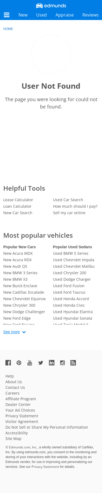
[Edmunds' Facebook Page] (10, 362)
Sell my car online (69, 212)
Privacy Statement (21, 415)
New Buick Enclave (20, 285)
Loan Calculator (17, 206)
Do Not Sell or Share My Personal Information (46, 427)
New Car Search (17, 212)
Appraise (64, 15)
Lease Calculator (18, 199)
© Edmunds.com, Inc (21, 447)
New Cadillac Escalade (23, 292)
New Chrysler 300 (19, 305)
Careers (12, 393)
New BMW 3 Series (20, 272)
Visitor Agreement (21, 421)
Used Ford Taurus (69, 292)
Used (41, 15)
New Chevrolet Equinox (24, 298)
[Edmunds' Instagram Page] (64, 362)
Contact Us (15, 387)
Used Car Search (68, 199)
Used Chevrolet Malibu (74, 266)
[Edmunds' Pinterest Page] (21, 362)
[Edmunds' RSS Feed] (75, 362)
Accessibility (16, 432)
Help (9, 376)
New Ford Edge (17, 318)
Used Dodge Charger (72, 279)
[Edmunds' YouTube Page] (32, 362)
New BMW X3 (15, 279)
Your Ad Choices (20, 410)
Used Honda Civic (69, 305)
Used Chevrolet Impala (73, 259)
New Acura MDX (18, 253)
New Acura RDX (17, 259)
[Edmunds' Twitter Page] (43, 362)
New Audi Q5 (15, 266)
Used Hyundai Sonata (72, 318)
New (22, 15)
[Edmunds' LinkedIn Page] (54, 362)
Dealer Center (18, 404)
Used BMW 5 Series (70, 253)
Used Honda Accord (71, 298)
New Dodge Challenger (24, 311)
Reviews (90, 15)
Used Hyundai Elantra (73, 311)
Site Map (13, 438)
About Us (13, 381)
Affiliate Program (20, 398)
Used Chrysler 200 (69, 272)
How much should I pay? (75, 206)
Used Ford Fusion (69, 285)
